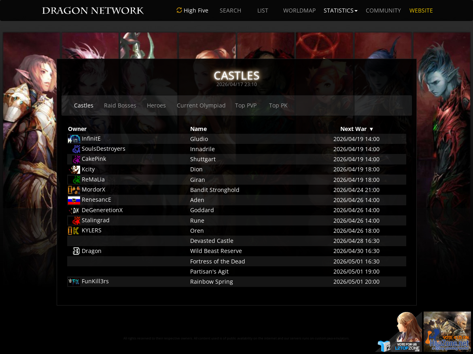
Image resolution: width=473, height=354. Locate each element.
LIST (262, 10)
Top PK (278, 105)
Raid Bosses (120, 105)
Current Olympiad (201, 105)
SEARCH (230, 10)
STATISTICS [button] (341, 10)
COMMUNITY (383, 10)
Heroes (156, 105)
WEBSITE (421, 10)
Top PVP (246, 105)
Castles (83, 105)
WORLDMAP (299, 10)
